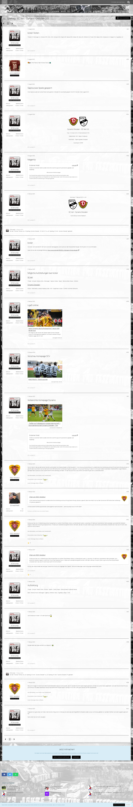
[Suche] (128, 2)
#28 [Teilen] (128, 269)
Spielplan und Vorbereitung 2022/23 (15, 792)
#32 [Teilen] (128, 464)
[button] (4, 774)
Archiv (94, 789)
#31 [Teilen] (128, 396)
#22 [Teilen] (128, 59)
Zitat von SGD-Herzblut (37, 497)
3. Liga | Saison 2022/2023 (56, 786)
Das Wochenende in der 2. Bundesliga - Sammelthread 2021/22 (108, 792)
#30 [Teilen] (127, 352)
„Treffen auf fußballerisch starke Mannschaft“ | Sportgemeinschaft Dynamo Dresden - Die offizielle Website (44, 424)
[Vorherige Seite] (3, 23)
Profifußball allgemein (12, 789)
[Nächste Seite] (12, 23)
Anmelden (76, 757)
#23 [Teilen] (128, 84)
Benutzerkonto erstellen (61, 757)
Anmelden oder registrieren (118, 2)
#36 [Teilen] (127, 581)
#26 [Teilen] (127, 194)
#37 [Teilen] (128, 612)
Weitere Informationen (119, 805)
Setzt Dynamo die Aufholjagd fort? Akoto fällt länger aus (44, 329)
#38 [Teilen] (128, 642)
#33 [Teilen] (128, 491)
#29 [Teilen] (127, 301)
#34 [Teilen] (127, 519)
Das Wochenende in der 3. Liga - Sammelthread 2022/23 (107, 786)
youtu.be (74, 165)
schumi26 (52, 794)
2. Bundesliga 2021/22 (55, 792)
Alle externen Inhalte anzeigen (54, 172)
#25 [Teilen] (128, 155)
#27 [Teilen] (128, 239)
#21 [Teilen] (128, 29)
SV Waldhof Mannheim (12, 786)
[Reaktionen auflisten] (29, 543)
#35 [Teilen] (128, 550)
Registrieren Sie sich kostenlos (69, 753)
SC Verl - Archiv (53, 789)
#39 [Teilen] (127, 682)
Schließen (128, 805)
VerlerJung (52, 788)
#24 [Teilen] (127, 114)
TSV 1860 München (11, 795)
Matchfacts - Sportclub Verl (38, 379)
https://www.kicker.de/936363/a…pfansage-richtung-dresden (63, 250)
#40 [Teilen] (127, 708)
